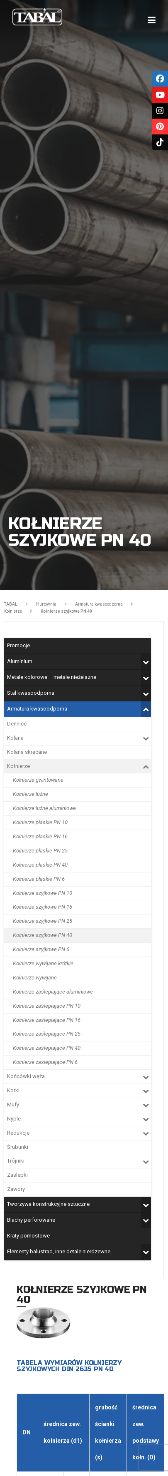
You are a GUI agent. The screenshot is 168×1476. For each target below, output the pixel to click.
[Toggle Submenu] (146, 661)
